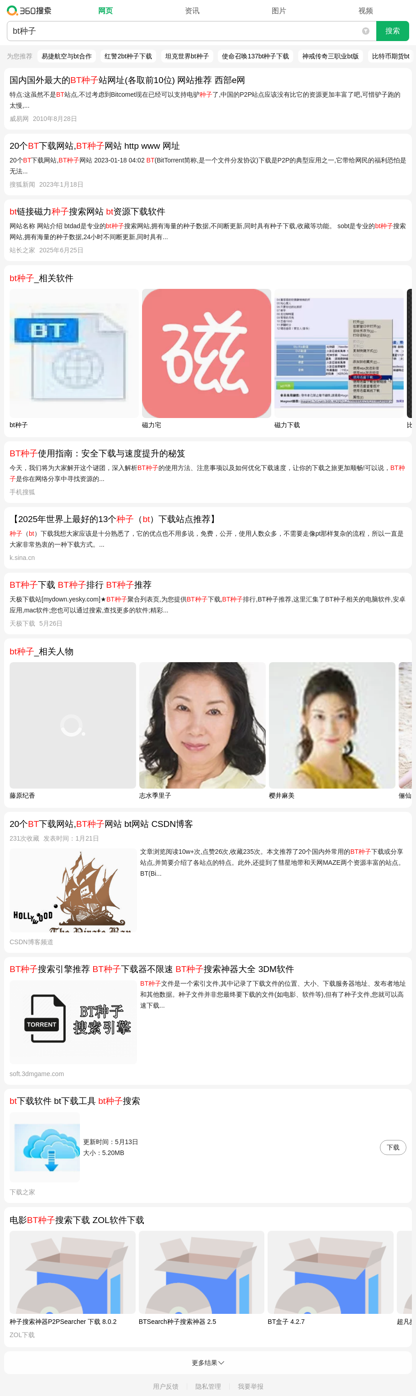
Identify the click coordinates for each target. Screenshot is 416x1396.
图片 (279, 11)
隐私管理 (208, 1386)
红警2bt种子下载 (128, 56)
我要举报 (250, 1386)
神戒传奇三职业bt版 (330, 56)
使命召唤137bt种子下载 (255, 56)
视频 (365, 11)
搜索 (392, 31)
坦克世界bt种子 (187, 56)
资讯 (192, 11)
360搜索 (31, 10)
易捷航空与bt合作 (67, 56)
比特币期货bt (391, 56)
